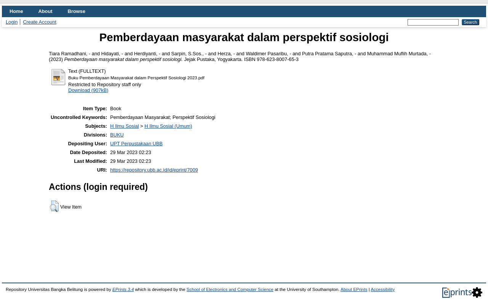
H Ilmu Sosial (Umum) (168, 126)
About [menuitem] (46, 11)
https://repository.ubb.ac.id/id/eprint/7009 (154, 170)
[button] (54, 206)
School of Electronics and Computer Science (229, 289)
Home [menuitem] (16, 11)
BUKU (117, 135)
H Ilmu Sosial (124, 126)
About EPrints (353, 289)
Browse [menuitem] (76, 11)
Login (12, 22)
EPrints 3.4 (123, 289)
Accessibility (383, 289)
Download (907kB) (88, 90)
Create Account (39, 22)
